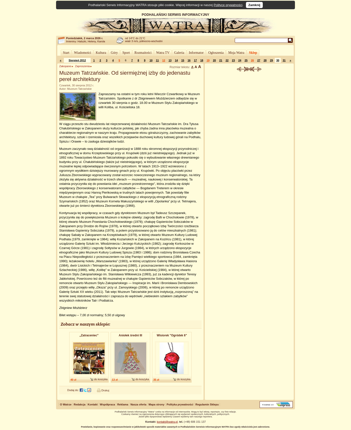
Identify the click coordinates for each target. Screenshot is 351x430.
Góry (114, 52)
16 (188, 60)
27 (258, 60)
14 (176, 60)
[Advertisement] (249, 108)
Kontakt (93, 404)
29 (271, 60)
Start (66, 52)
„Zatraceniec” (89, 335)
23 (233, 60)
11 (157, 60)
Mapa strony (157, 404)
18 (201, 60)
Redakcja (79, 404)
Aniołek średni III (130, 335)
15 (182, 60)
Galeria (179, 52)
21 (220, 60)
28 (264, 60)
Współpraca (107, 404)
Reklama (122, 404)
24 (239, 60)
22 (226, 60)
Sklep (253, 52)
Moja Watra (236, 52)
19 (207, 60)
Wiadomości (82, 52)
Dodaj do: (73, 390)
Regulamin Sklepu (207, 404)
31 (284, 60)
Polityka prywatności (179, 404)
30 (277, 60)
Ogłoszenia (216, 52)
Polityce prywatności (228, 5)
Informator (196, 52)
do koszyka (100, 379)
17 (195, 60)
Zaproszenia (82, 66)
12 (163, 60)
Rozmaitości (143, 52)
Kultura (101, 52)
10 (150, 60)
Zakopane (65, 66)
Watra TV (163, 52)
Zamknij (254, 5)
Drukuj (105, 390)
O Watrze (65, 404)
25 (245, 60)
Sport (126, 52)
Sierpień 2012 (77, 60)
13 (169, 60)
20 (214, 60)
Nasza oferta (138, 404)
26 (252, 60)
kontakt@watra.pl (167, 421)
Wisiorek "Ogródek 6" (172, 335)
